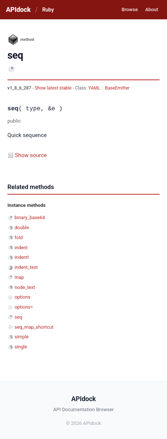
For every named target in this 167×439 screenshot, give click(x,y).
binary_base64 (29, 217)
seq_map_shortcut (33, 327)
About (151, 9)
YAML (94, 88)
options (22, 297)
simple (21, 336)
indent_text (26, 267)
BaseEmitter (117, 88)
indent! (21, 257)
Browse (130, 9)
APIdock (18, 9)
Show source (31, 155)
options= (23, 307)
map (19, 277)
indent (20, 247)
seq (18, 317)
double (21, 227)
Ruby (48, 10)
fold (18, 237)
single (20, 346)
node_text (24, 287)
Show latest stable (54, 88)
